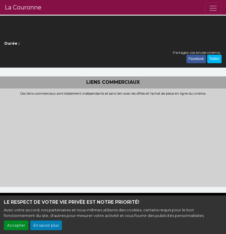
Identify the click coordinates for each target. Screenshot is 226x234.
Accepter (16, 225)
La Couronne (23, 7)
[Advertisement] (113, 139)
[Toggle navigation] (213, 8)
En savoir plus (46, 225)
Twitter (214, 59)
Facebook (196, 59)
